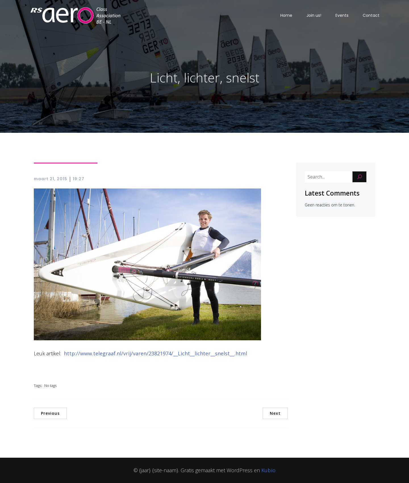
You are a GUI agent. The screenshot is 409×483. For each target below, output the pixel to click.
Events (342, 15)
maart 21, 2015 (50, 179)
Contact (371, 15)
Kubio (268, 470)
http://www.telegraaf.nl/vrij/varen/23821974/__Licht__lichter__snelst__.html (155, 353)
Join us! (313, 15)
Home (286, 15)
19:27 (78, 179)
